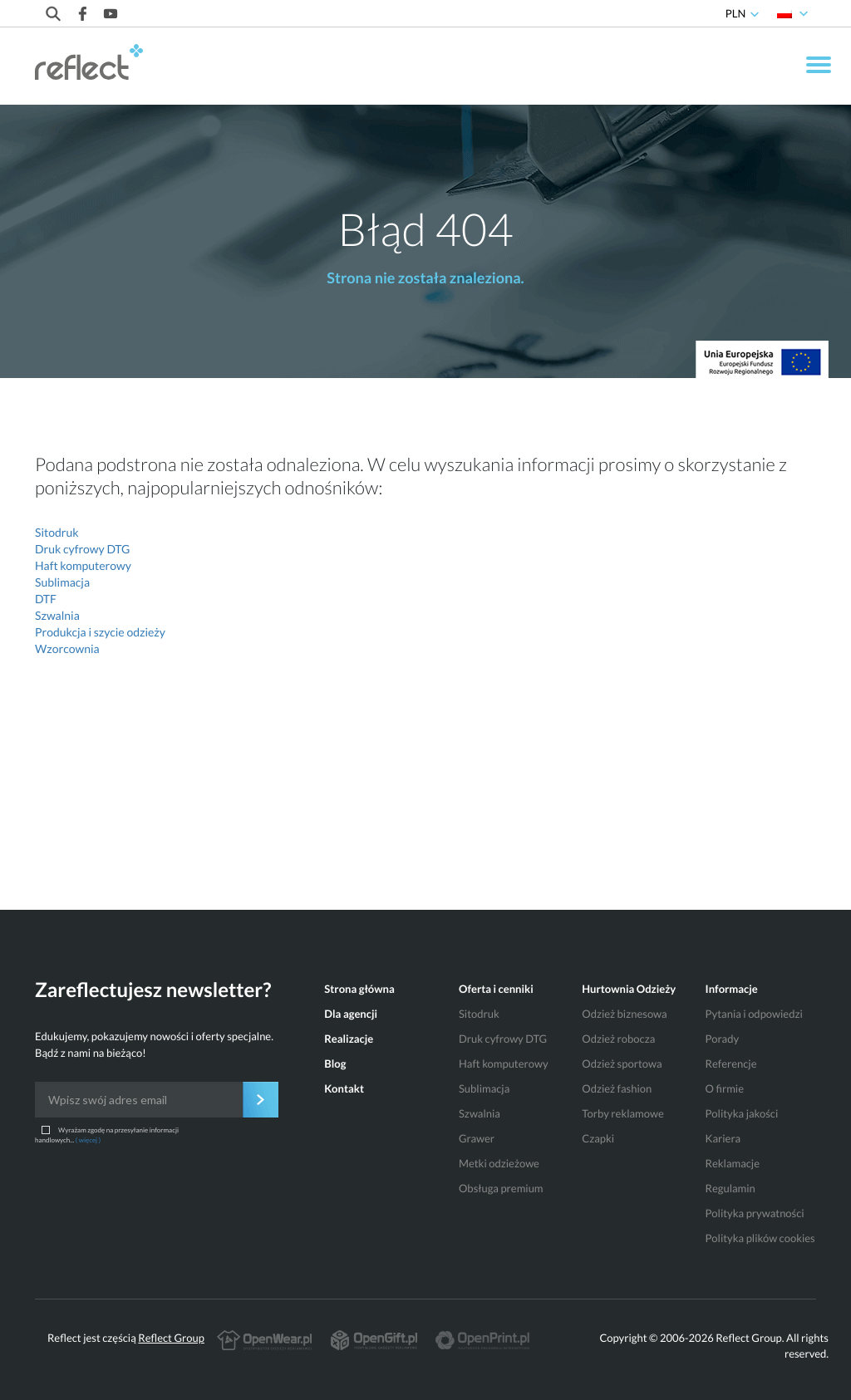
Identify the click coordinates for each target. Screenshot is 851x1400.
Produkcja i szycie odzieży (100, 632)
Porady (722, 1038)
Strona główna (359, 988)
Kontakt (344, 1088)
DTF (46, 599)
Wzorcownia (67, 648)
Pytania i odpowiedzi (754, 1013)
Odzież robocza (618, 1038)
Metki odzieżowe (499, 1163)
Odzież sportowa (622, 1063)
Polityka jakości (742, 1113)
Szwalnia (57, 615)
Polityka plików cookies (760, 1238)
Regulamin (730, 1188)
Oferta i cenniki (496, 988)
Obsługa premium (501, 1188)
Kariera (723, 1138)
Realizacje (348, 1038)
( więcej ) (88, 1140)
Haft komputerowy (83, 565)
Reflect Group (171, 1337)
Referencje (731, 1063)
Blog (335, 1063)
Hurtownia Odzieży (629, 988)
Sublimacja (62, 582)
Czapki (598, 1138)
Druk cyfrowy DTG (82, 549)
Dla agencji (350, 1013)
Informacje (732, 988)
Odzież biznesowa (624, 1013)
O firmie (725, 1088)
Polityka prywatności (755, 1213)
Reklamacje (733, 1163)
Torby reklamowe (623, 1113)
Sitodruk (57, 532)
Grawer (476, 1138)
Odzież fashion (617, 1088)
